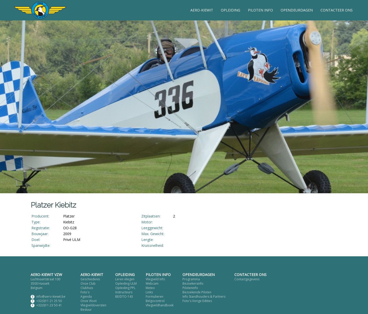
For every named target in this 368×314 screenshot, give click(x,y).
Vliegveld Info (155, 279)
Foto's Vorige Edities (197, 301)
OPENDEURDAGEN (297, 10)
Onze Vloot (88, 301)
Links (149, 292)
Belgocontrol (155, 301)
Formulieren (154, 296)
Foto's (84, 292)
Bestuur (86, 309)
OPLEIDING (230, 10)
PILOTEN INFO (260, 10)
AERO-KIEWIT (201, 10)
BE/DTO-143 (124, 296)
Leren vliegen (124, 279)
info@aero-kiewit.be (50, 296)
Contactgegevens (246, 279)
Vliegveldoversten (93, 305)
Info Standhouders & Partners (203, 296)
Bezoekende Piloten (196, 292)
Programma (191, 279)
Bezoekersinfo (192, 283)
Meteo (150, 288)
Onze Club (88, 283)
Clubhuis (86, 288)
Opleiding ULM (126, 283)
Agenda (86, 296)
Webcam (152, 283)
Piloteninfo (190, 288)
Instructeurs (123, 292)
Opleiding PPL (125, 288)
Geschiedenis (90, 279)
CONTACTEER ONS (336, 10)
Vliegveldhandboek (160, 305)
